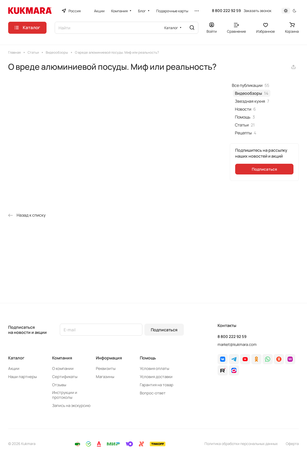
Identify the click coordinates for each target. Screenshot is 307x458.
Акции (13, 368)
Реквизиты (106, 368)
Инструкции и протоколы (64, 395)
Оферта (292, 443)
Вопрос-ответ (153, 393)
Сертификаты (64, 376)
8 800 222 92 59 (226, 10)
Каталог (16, 358)
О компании (63, 368)
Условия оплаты (154, 368)
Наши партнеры (22, 376)
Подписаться (164, 330)
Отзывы (59, 384)
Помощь (148, 358)
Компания (62, 358)
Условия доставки (156, 376)
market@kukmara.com (237, 344)
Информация (109, 358)
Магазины (105, 376)
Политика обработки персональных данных (241, 443)
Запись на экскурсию (71, 405)
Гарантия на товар (156, 384)
